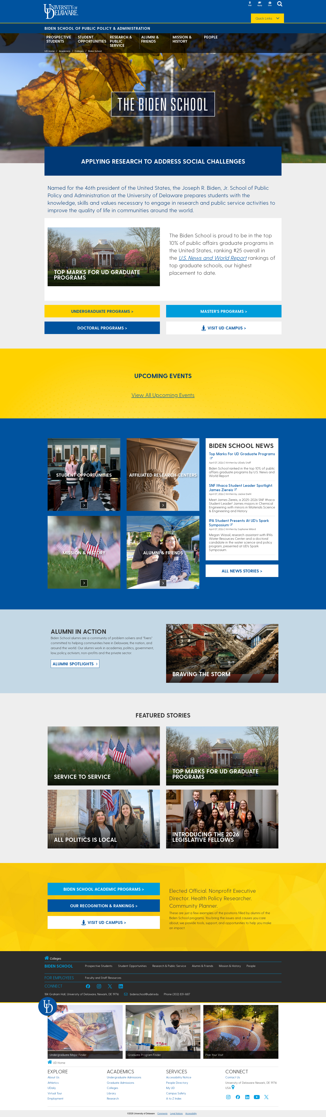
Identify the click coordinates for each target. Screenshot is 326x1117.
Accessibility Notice (178, 1077)
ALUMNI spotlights (73, 663)
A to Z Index (174, 1098)
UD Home (49, 51)
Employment (55, 1098)
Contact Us (232, 1077)
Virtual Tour (55, 1093)
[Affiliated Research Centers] (163, 475)
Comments (162, 1113)
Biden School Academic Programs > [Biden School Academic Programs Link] (103, 888)
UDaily (52, 1088)
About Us (53, 1077)
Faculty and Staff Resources (103, 977)
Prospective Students (58, 39)
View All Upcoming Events (163, 395)
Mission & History (182, 39)
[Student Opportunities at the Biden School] (84, 475)
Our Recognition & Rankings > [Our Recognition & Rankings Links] (104, 905)
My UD (170, 1088)
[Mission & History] (84, 552)
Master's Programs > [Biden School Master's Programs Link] (223, 311)
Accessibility (191, 1113)
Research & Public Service (121, 41)
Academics (64, 51)
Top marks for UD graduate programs (242, 453)
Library (111, 1093)
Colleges (79, 51)
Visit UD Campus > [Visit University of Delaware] (223, 327)
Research (113, 1098)
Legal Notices (176, 1113)
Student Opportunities (92, 39)
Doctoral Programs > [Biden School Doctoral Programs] (102, 327)
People (211, 37)
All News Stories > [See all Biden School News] (242, 570)
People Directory (177, 1082)
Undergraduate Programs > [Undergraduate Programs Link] (102, 311)
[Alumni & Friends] (163, 552)
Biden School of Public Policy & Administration (97, 28)
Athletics (53, 1082)
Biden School (95, 51)
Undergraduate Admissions (124, 1077)
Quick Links (264, 18)
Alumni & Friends (150, 39)
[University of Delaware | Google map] (233, 1088)
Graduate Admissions (120, 1082)
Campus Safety (176, 1093)
